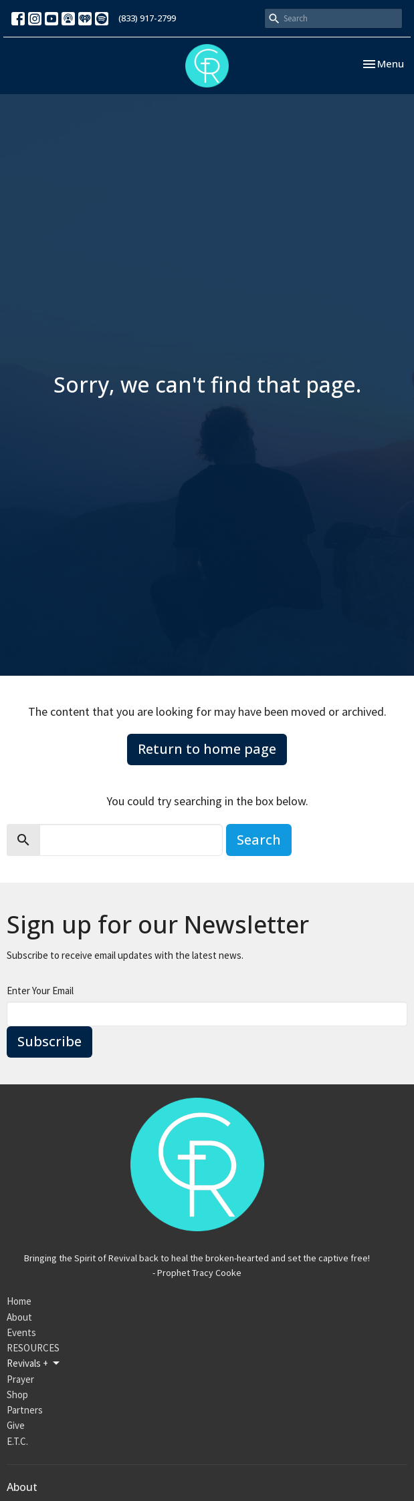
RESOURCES (33, 1347)
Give (16, 1425)
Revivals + (34, 1363)
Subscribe (49, 1041)
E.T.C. (17, 1441)
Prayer (20, 1379)
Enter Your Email (40, 990)
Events (21, 1332)
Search (259, 840)
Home (19, 1301)
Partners (25, 1410)
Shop (17, 1394)
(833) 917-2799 (147, 18)
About (19, 1317)
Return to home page (207, 749)
